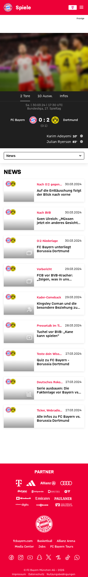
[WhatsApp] (77, 557)
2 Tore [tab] (25, 96)
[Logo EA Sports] (67, 491)
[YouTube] (30, 557)
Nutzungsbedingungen (61, 574)
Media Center (24, 546)
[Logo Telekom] (19, 483)
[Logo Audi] (66, 483)
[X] (49, 557)
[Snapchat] (39, 557)
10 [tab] (45, 96)
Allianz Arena (66, 540)
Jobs (42, 546)
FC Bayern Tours (61, 546)
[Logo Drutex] (54, 491)
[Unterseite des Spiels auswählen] (44, 155)
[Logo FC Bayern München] (44, 524)
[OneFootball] (58, 557)
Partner (44, 471)
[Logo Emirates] (42, 498)
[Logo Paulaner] (63, 498)
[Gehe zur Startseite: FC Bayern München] (8, 7)
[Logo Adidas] (31, 483)
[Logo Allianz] (48, 483)
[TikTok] (67, 557)
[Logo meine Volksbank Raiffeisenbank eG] (64, 504)
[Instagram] (20, 557)
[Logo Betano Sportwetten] (22, 491)
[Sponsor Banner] (44, 26)
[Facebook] (11, 557)
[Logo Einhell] (23, 498)
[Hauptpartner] (73, 7)
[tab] (64, 96)
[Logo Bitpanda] (37, 491)
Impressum (19, 574)
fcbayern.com (23, 540)
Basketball (44, 540)
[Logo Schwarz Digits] (22, 504)
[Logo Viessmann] (42, 504)
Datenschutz (36, 574)
